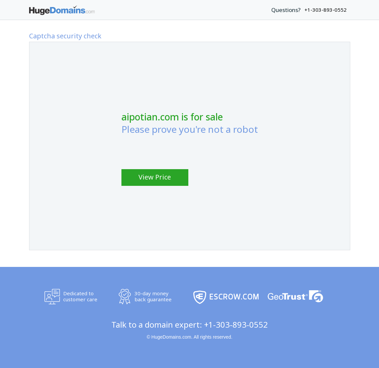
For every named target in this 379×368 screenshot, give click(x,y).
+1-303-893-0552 (236, 324)
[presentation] (172, 150)
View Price (154, 176)
